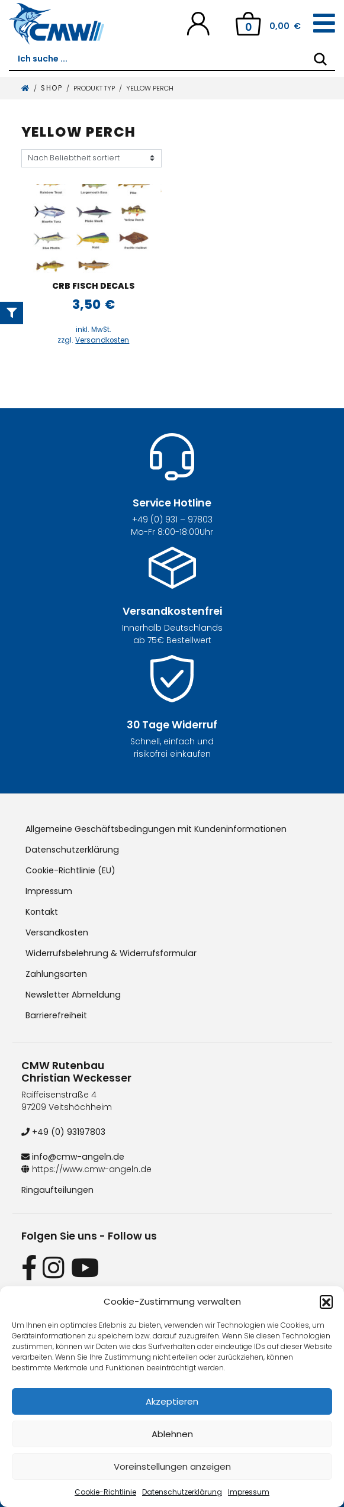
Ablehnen (172, 1434)
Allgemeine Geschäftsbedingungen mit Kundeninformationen (153, 829)
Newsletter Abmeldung (72, 995)
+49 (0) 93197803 (63, 1132)
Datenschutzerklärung (182, 1492)
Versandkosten (102, 340)
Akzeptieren (172, 1401)
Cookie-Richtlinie (105, 1492)
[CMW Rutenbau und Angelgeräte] (56, 23)
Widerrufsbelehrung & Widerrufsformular (109, 953)
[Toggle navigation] (324, 24)
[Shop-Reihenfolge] (91, 158)
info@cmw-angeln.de (72, 1157)
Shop (51, 88)
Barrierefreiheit (55, 1015)
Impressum (248, 1492)
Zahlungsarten (55, 974)
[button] (326, 1302)
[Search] (320, 59)
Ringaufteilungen (56, 1190)
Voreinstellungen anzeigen (172, 1466)
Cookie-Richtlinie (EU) (70, 870)
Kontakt (41, 912)
